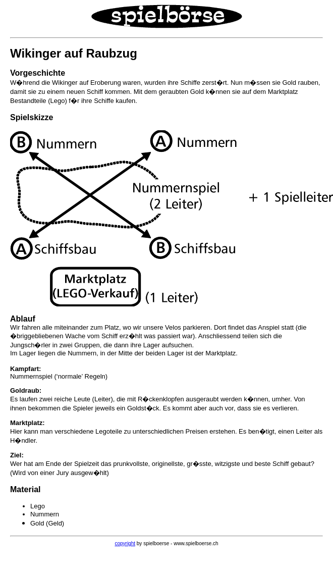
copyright (125, 543)
